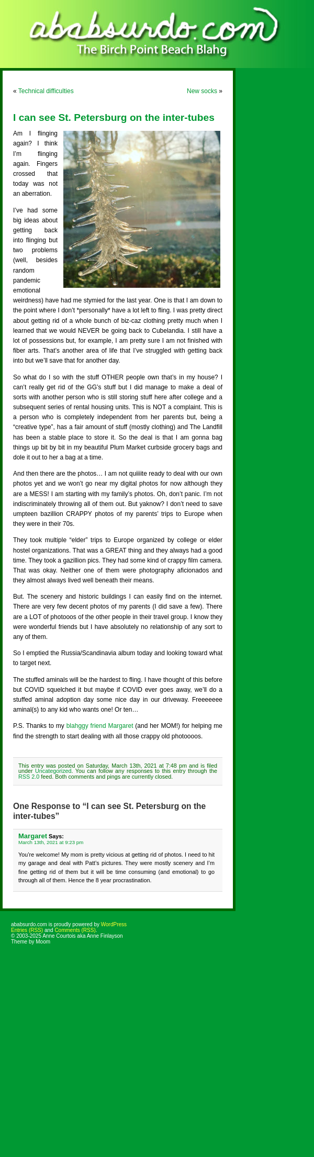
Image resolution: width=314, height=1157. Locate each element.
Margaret (32, 836)
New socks (202, 91)
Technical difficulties (46, 91)
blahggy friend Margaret (99, 725)
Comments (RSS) (74, 930)
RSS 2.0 (28, 776)
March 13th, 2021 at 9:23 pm (50, 842)
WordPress (114, 924)
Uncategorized (53, 771)
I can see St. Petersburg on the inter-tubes (114, 117)
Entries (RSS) (27, 930)
